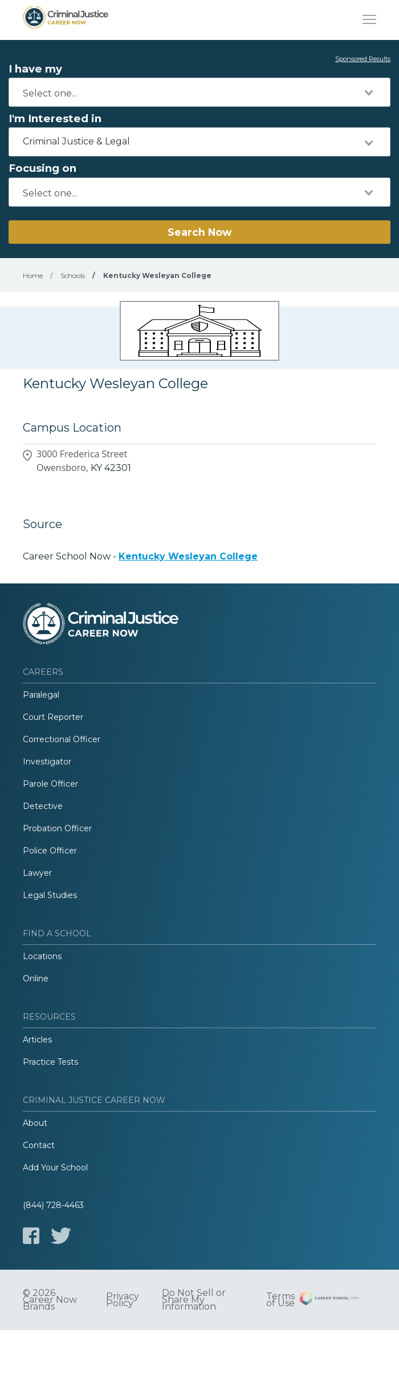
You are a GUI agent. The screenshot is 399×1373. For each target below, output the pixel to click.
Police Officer (50, 850)
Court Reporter (53, 717)
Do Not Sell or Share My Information (194, 1300)
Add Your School (55, 1167)
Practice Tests (50, 1062)
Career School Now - (140, 556)
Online (35, 978)
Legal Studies (50, 895)
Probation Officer (57, 828)
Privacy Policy (122, 1300)
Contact (39, 1145)
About (35, 1123)
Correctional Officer (61, 739)
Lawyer (37, 873)
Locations (42, 956)
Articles (37, 1039)
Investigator (47, 761)
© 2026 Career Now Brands (50, 1300)
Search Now (199, 232)
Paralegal (41, 695)
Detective (43, 806)
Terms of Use (280, 1300)
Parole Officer (50, 784)
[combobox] (199, 92)
